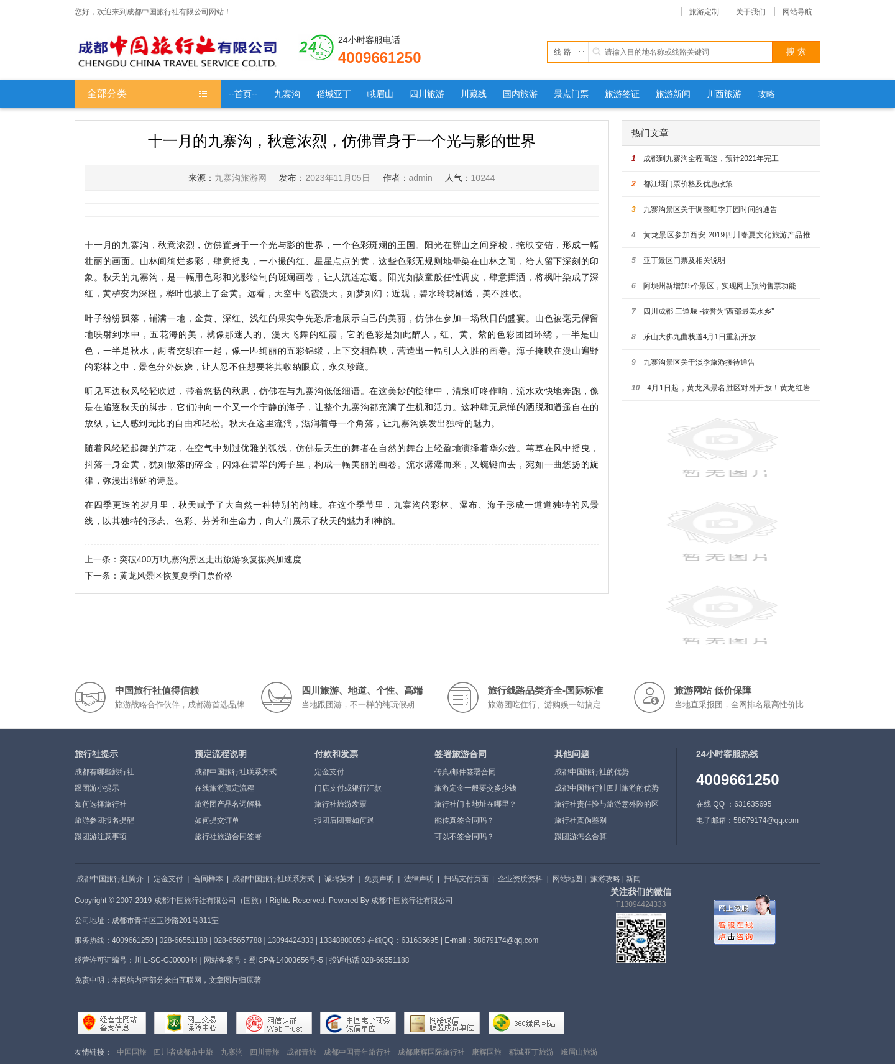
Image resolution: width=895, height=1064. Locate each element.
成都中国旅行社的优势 (591, 772)
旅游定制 (704, 11)
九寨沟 (232, 1052)
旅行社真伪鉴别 (580, 820)
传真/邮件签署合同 (465, 772)
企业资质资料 (520, 878)
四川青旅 (265, 1052)
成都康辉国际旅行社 (431, 1052)
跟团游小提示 (97, 788)
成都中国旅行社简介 (110, 878)
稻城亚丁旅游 (531, 1052)
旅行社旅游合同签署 (228, 836)
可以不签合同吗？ (464, 836)
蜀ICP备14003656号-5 (286, 960)
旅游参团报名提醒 (104, 820)
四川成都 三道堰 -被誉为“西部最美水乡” (702, 311)
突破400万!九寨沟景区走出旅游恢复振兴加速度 (210, 559)
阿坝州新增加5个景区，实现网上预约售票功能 (713, 286)
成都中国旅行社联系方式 (236, 772)
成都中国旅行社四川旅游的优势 (606, 788)
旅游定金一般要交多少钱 (475, 788)
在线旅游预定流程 (224, 788)
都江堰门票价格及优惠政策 (682, 184)
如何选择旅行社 (101, 804)
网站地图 (567, 878)
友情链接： (93, 1052)
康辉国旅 (487, 1052)
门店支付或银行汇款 (348, 788)
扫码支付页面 (466, 878)
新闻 (633, 878)
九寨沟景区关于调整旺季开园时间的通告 (704, 209)
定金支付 (329, 772)
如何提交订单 (217, 820)
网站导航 (797, 11)
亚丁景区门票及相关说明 (678, 260)
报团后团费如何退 (344, 820)
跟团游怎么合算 (580, 836)
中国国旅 (132, 1052)
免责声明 (379, 878)
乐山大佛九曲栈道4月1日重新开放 (693, 336)
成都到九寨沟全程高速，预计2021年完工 (705, 158)
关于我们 (751, 11)
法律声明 (419, 878)
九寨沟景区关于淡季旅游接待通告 (693, 362)
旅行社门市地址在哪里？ (475, 804)
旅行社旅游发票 (340, 804)
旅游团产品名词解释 (228, 804)
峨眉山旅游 (579, 1052)
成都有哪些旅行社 (104, 772)
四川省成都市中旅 (183, 1052)
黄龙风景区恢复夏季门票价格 (175, 575)
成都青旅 (301, 1052)
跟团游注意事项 (101, 836)
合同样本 (208, 878)
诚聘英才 (339, 878)
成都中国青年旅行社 (357, 1052)
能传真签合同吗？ (464, 820)
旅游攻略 (605, 878)
